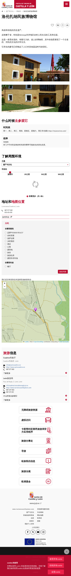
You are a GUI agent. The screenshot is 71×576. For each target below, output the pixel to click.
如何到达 (6, 217)
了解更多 (6, 373)
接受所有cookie (56, 559)
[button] (4, 283)
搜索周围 (62, 272)
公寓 (8, 247)
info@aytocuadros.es (13, 365)
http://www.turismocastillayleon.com (18, 388)
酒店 (8, 244)
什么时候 (10, 396)
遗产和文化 (10, 11)
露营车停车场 (11, 258)
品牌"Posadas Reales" (14, 232)
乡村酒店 (9, 241)
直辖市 (10, 174)
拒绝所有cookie (56, 565)
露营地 (9, 250)
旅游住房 (9, 255)
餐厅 (8, 266)
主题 (3, 161)
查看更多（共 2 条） (36, 196)
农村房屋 (9, 235)
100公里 (61, 174)
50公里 (44, 174)
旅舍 (8, 252)
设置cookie (55, 572)
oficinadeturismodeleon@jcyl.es (17, 385)
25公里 (27, 174)
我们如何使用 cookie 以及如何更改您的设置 (23, 568)
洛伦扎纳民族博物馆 (30, 11)
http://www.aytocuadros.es (15, 367)
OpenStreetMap (38, 342)
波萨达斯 (9, 238)
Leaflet (26, 342)
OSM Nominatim (64, 342)
